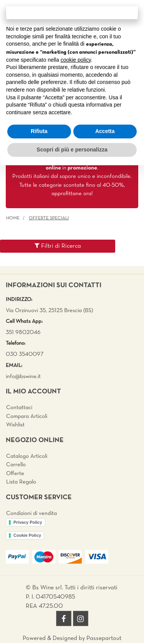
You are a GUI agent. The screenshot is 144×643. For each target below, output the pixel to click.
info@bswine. (22, 376)
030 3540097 (24, 354)
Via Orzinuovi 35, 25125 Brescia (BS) (49, 310)
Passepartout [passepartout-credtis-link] (103, 638)
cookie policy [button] (76, 60)
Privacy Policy (27, 522)
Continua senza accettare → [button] (72, 12)
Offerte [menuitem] (15, 473)
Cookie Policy (27, 535)
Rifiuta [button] (39, 131)
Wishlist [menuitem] (15, 425)
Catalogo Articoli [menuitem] (26, 456)
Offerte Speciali (49, 218)
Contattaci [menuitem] (19, 407)
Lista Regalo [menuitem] (21, 482)
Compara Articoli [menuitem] (26, 416)
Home (13, 218)
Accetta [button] (105, 131)
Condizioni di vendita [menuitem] (31, 513)
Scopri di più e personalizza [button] (71, 149)
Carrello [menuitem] (16, 464)
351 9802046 (23, 332)
